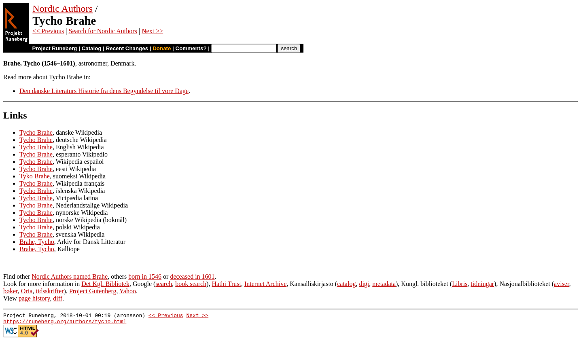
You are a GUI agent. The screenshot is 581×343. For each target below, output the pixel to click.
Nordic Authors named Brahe (70, 276)
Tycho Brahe (36, 132)
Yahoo (127, 291)
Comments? (191, 48)
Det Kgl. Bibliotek (105, 283)
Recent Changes (127, 48)
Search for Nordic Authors (103, 31)
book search (190, 283)
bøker (10, 291)
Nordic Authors (62, 8)
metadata (384, 283)
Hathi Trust (226, 283)
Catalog (92, 48)
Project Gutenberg (93, 291)
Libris (459, 283)
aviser (561, 283)
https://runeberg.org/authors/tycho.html (64, 323)
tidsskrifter (50, 291)
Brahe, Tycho (36, 241)
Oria (26, 291)
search (163, 283)
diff (57, 298)
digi (364, 283)
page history (34, 298)
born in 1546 (144, 276)
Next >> (152, 31)
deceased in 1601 (192, 276)
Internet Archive (265, 283)
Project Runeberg (54, 48)
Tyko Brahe (34, 176)
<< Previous (48, 31)
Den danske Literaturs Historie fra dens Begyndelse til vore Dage (104, 90)
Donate (162, 48)
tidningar (482, 283)
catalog (346, 283)
